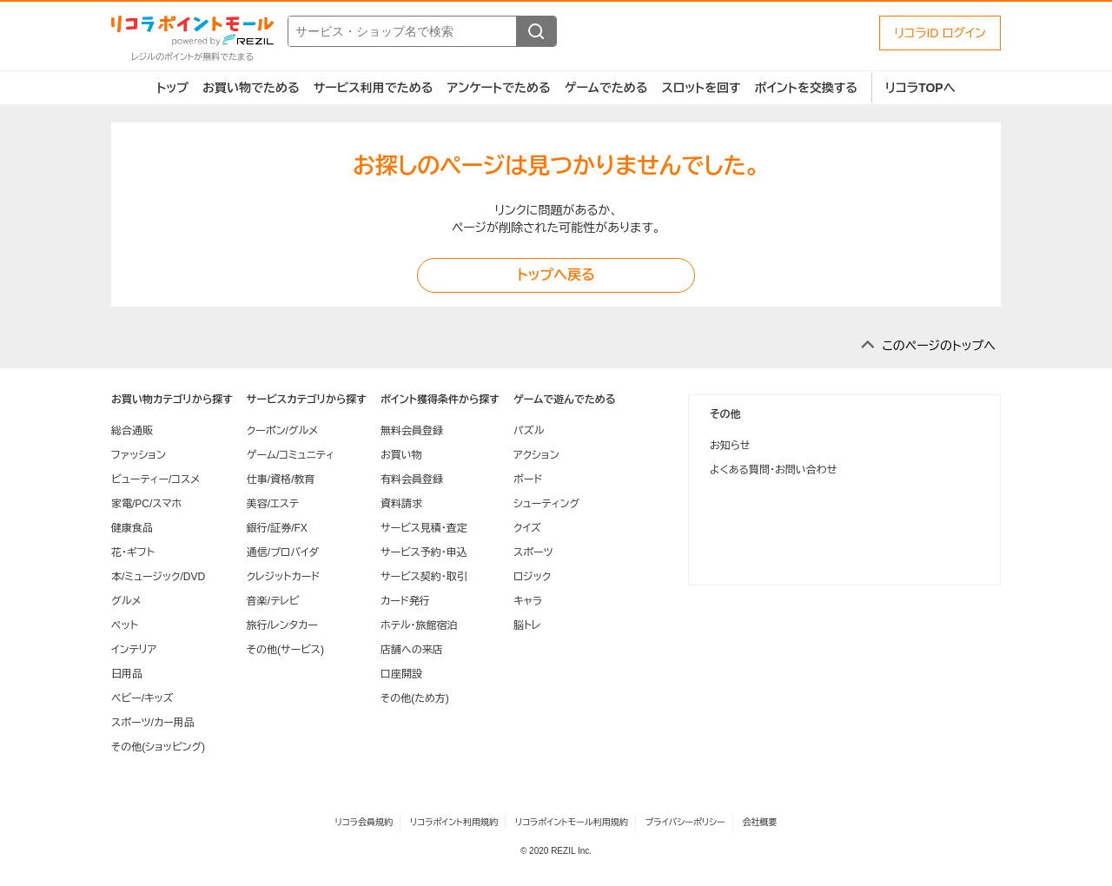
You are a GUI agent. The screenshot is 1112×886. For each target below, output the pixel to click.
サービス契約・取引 (424, 577)
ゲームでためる (606, 88)
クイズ (527, 528)
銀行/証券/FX (277, 528)
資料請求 (401, 504)
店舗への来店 (412, 650)
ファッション (138, 455)
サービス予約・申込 (424, 552)
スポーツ (533, 552)
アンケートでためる (498, 88)
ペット (124, 625)
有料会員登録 (412, 479)
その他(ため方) (415, 698)
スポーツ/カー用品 (153, 723)
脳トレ (527, 625)
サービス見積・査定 (424, 528)
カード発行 (405, 601)
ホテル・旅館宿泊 (419, 625)
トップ (172, 88)
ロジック (532, 577)
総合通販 (132, 431)
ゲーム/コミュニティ (290, 455)
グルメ (126, 601)
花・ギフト (133, 552)
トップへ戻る (555, 275)
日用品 (126, 674)
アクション (536, 455)
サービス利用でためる (374, 88)
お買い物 (401, 455)
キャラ (527, 601)
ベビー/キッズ (142, 698)
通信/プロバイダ (283, 552)
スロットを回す (700, 88)
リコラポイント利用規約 (454, 822)
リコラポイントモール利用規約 (571, 822)
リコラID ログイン (940, 33)
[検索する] (536, 31)
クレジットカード (283, 577)
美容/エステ (273, 504)
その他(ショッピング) (158, 747)
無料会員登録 (412, 431)
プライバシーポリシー (685, 822)
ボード (527, 479)
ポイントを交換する (806, 88)
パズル (528, 431)
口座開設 (401, 674)
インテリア (133, 650)
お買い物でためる (251, 88)
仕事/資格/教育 (281, 479)
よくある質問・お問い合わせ (773, 470)
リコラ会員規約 (363, 822)
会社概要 (760, 822)
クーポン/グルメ (283, 431)
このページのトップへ (939, 346)
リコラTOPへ (920, 88)
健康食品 (132, 528)
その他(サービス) (285, 650)
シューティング (546, 504)
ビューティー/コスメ (155, 479)
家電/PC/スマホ (146, 504)
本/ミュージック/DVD (158, 577)
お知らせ (730, 446)
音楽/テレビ (273, 601)
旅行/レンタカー (282, 625)
